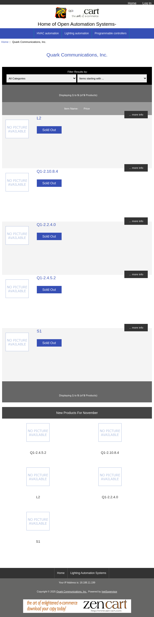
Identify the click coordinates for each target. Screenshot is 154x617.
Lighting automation (77, 33)
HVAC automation (48, 33)
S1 (39, 331)
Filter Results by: (78, 71)
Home (132, 3)
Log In (146, 3)
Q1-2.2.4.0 (46, 224)
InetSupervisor (109, 591)
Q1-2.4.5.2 (46, 278)
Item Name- (71, 108)
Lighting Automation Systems (88, 573)
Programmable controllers (110, 33)
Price (87, 108)
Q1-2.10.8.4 (47, 171)
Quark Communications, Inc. (71, 591)
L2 (39, 118)
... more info (136, 114)
